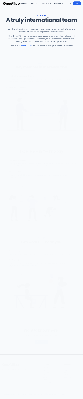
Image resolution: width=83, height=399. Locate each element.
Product (23, 3)
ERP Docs (66, 374)
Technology (47, 381)
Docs (65, 371)
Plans (45, 369)
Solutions (35, 3)
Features (46, 367)
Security (45, 376)
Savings (45, 374)
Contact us (41, 341)
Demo (77, 3)
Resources (46, 3)
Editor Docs (67, 376)
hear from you (27, 46)
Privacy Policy (6, 368)
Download (46, 383)
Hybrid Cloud (47, 379)
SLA (25, 368)
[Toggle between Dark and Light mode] (70, 3)
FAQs (65, 369)
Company (58, 3)
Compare (46, 371)
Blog (64, 367)
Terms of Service (17, 368)
